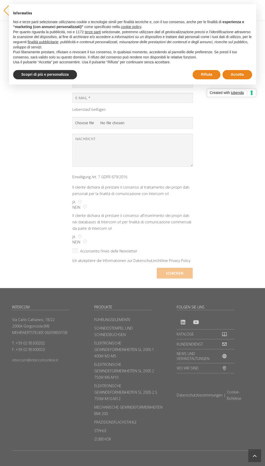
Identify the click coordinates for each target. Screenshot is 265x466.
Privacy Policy (179, 286)
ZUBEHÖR (102, 439)
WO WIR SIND (188, 368)
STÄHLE (100, 430)
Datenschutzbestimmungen (200, 395)
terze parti (93, 32)
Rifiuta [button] (206, 74)
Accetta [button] (237, 74)
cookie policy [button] (131, 27)
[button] (254, 455)
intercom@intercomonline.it (35, 360)
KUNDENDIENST (190, 344)
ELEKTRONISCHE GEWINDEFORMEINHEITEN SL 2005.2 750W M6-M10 (124, 371)
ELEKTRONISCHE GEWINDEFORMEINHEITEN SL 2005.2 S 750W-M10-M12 (125, 392)
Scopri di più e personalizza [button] (45, 74)
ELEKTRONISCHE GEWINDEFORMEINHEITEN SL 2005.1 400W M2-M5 (124, 349)
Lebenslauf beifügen (89, 135)
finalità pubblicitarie (43, 42)
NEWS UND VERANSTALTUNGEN (193, 356)
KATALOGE (185, 334)
